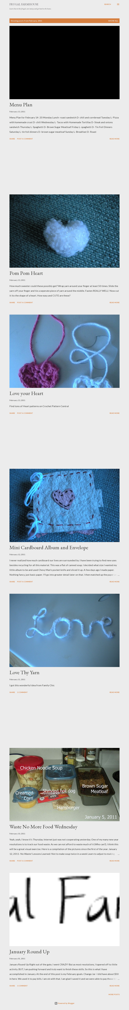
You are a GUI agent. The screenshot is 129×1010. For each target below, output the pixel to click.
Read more (115, 139)
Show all (113, 21)
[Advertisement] (64, 167)
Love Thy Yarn (24, 672)
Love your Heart (26, 393)
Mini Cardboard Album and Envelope (48, 547)
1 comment (22, 692)
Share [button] (12, 139)
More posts (114, 994)
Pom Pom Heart (26, 273)
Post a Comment (25, 139)
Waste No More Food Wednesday (43, 826)
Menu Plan (20, 104)
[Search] (107, 4)
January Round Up (29, 951)
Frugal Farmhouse (23, 4)
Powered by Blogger (64, 1003)
